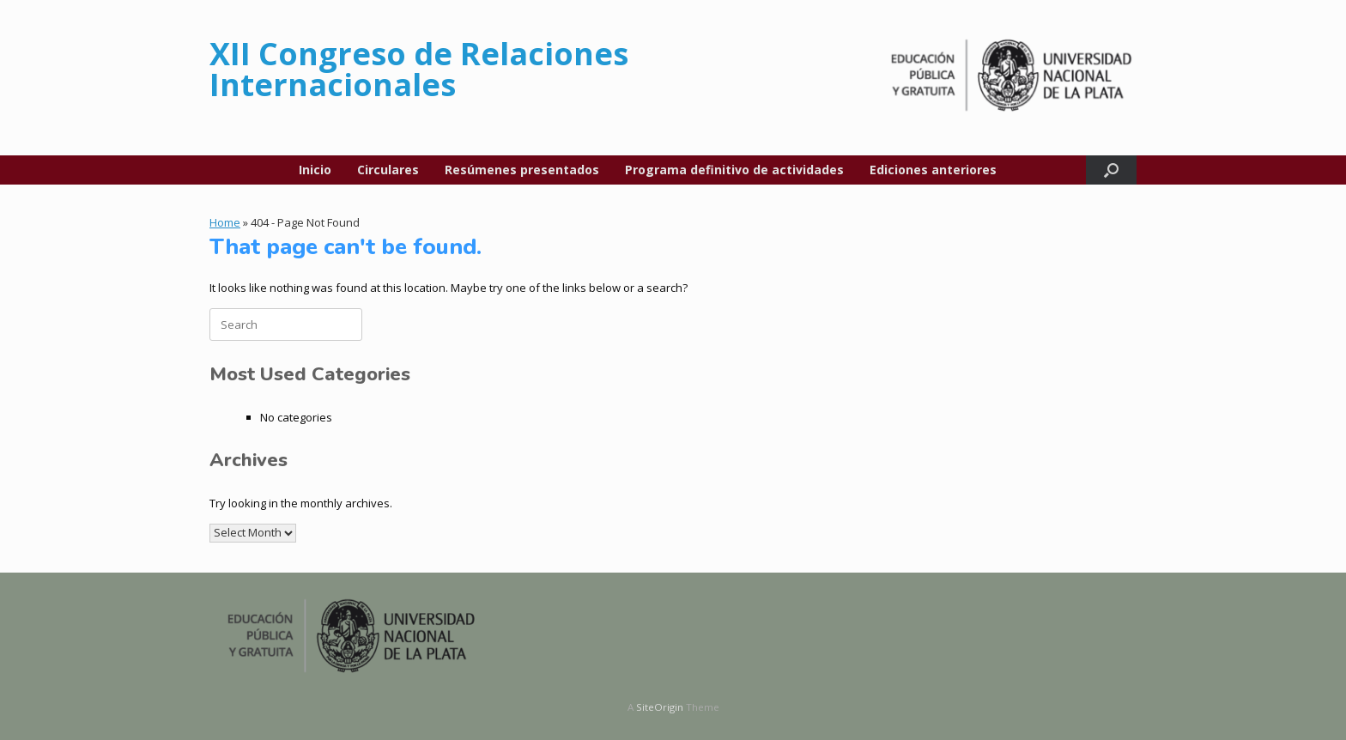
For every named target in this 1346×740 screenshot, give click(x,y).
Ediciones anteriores (933, 169)
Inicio (315, 169)
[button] (1111, 170)
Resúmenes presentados (522, 169)
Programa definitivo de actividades (734, 169)
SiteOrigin (659, 707)
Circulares (388, 169)
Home (224, 222)
